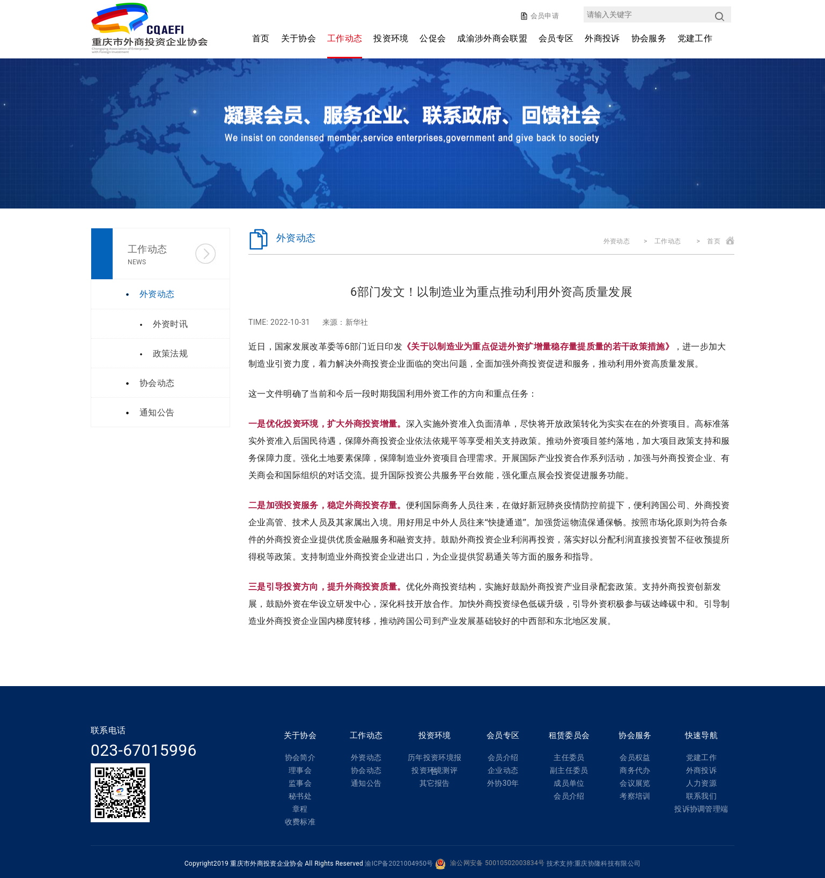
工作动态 (344, 38)
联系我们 (701, 796)
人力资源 (701, 783)
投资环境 (390, 38)
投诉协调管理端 (701, 809)
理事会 (300, 770)
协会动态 (366, 770)
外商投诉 (602, 38)
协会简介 (300, 757)
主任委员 (569, 757)
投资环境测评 (434, 770)
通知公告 (366, 783)
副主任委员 (569, 770)
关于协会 (298, 38)
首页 (261, 38)
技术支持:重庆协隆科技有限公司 (594, 863)
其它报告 (434, 783)
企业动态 (503, 770)
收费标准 (300, 821)
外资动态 (616, 241)
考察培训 (635, 796)
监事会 (300, 783)
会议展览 (635, 783)
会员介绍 (503, 757)
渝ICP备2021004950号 (399, 863)
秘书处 (300, 796)
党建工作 (694, 38)
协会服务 (648, 38)
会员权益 (635, 757)
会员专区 (556, 38)
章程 (300, 809)
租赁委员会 (569, 735)
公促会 (432, 38)
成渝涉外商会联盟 (492, 38)
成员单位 (569, 783)
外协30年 (503, 783)
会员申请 (543, 16)
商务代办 (635, 770)
